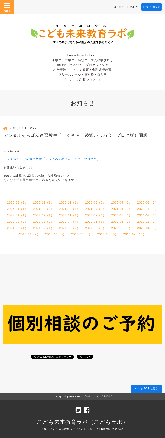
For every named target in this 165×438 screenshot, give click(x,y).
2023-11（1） (147, 209)
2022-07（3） (147, 215)
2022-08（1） (121, 215)
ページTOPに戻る (146, 388)
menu (7, 7)
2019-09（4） (81, 234)
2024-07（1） (95, 209)
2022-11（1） (69, 215)
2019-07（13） (134, 234)
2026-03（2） (17, 202)
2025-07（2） (121, 202)
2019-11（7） (29, 234)
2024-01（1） (121, 209)
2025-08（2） (95, 202)
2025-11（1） (69, 202)
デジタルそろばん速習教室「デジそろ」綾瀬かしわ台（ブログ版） (51, 159)
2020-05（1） (121, 228)
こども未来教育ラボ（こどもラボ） (82, 422)
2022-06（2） (17, 221)
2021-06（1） (69, 228)
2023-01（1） (17, 215)
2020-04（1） (147, 228)
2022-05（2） (43, 221)
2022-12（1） (43, 215)
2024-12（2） (43, 209)
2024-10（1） (69, 209)
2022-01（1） (121, 221)
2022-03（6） (95, 221)
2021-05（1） (95, 228)
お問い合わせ (151, 6)
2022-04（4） (69, 221)
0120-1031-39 (129, 7)
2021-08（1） (17, 228)
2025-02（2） (147, 202)
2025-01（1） (17, 209)
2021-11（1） (147, 221)
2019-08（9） (107, 234)
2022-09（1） (95, 215)
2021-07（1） (43, 228)
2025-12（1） (43, 202)
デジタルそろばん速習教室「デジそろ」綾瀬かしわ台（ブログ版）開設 (75, 135)
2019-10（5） (55, 234)
